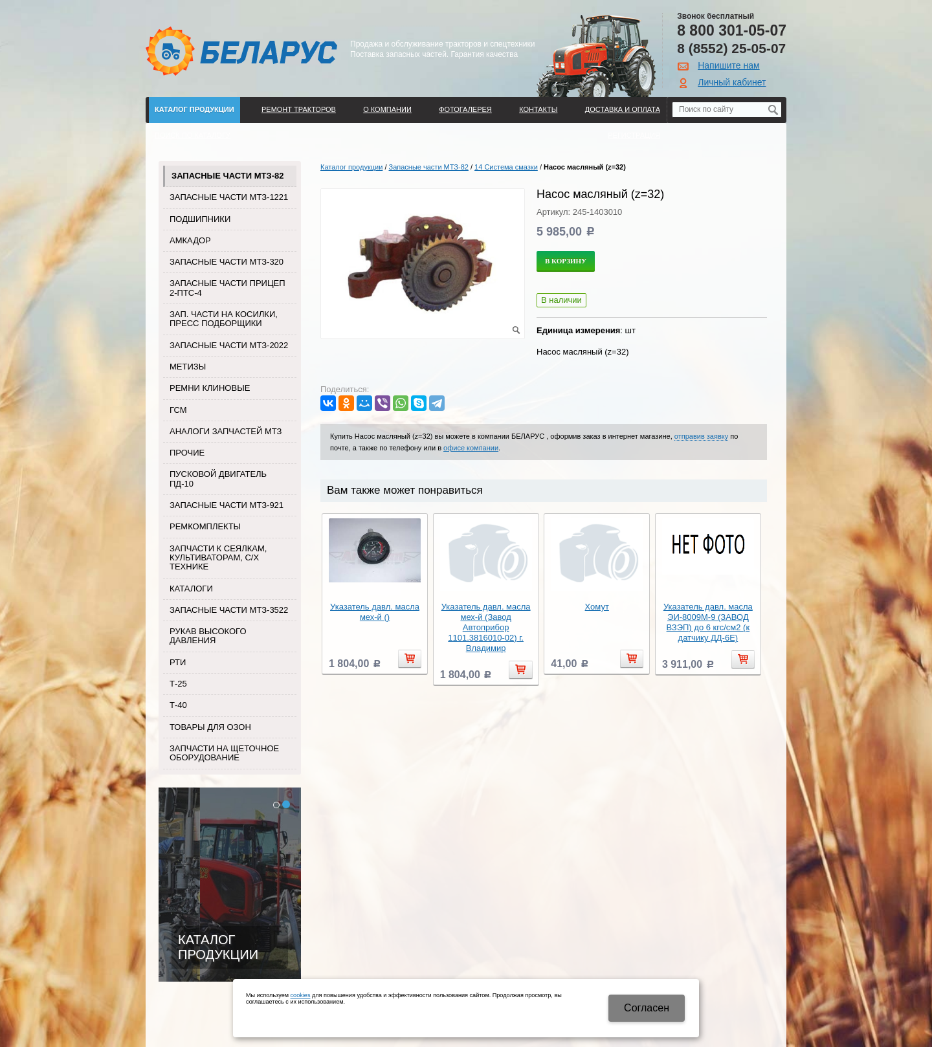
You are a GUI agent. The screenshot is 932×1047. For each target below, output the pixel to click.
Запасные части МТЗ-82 (227, 176)
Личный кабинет (732, 82)
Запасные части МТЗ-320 (226, 262)
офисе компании (470, 448)
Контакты (538, 109)
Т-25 (178, 684)
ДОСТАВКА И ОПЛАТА (622, 109)
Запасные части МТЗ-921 (226, 505)
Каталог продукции (194, 109)
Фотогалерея (465, 109)
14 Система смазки (506, 167)
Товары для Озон (210, 727)
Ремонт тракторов (298, 109)
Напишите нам (728, 65)
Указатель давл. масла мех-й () (374, 612)
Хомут (597, 607)
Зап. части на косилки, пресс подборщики (224, 318)
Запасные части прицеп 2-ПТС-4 (227, 287)
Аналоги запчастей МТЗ (226, 431)
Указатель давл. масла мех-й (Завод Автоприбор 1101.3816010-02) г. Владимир (486, 627)
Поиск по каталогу (192, 135)
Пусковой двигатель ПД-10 (218, 478)
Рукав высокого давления (208, 635)
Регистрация (634, 135)
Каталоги (191, 588)
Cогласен (646, 1007)
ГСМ (178, 410)
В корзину (565, 261)
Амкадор (190, 240)
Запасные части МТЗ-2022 (229, 345)
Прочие (187, 452)
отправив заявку (701, 436)
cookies (301, 995)
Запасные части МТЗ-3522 (229, 610)
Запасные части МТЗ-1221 (229, 197)
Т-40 (178, 705)
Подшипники (200, 219)
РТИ (178, 662)
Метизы (188, 366)
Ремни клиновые (210, 388)
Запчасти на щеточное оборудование (224, 753)
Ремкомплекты (205, 526)
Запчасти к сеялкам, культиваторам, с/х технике (218, 558)
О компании (387, 109)
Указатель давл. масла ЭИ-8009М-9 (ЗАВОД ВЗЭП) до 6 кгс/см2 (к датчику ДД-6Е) (708, 622)
